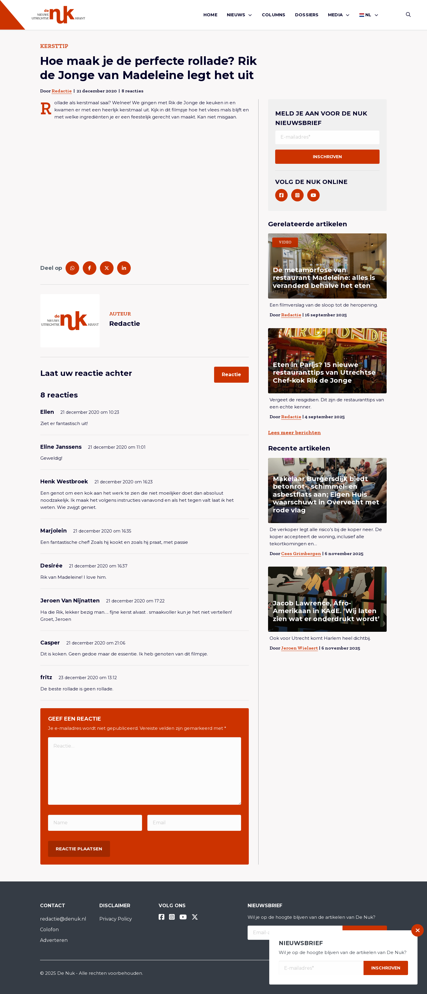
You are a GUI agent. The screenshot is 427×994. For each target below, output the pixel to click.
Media (335, 14)
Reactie (231, 374)
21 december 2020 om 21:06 (95, 643)
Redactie (62, 91)
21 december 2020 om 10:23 (89, 412)
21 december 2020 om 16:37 (98, 566)
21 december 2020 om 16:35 (102, 531)
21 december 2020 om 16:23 (124, 482)
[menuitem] (210, 15)
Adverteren (54, 940)
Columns (273, 14)
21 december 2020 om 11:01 (117, 447)
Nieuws (236, 14)
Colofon (49, 929)
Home (210, 14)
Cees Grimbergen (301, 553)
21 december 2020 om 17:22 (135, 601)
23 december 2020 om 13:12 (88, 677)
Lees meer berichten (294, 432)
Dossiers (307, 14)
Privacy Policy (115, 919)
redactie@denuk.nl (63, 919)
